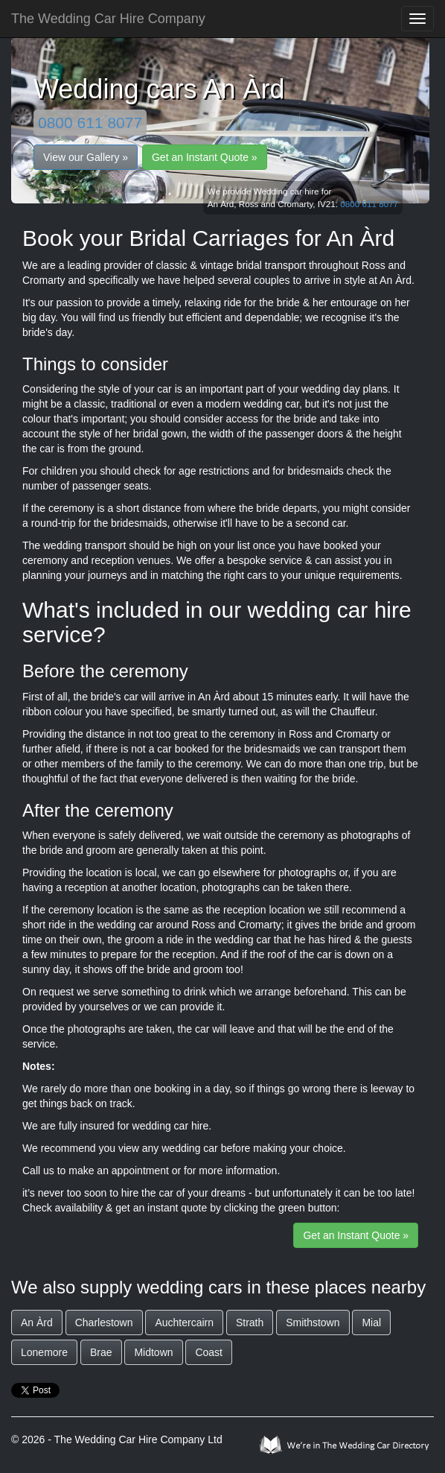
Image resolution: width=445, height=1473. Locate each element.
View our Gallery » (85, 157)
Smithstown (312, 1322)
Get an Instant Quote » (204, 157)
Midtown (153, 1352)
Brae (101, 1352)
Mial (371, 1322)
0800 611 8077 (90, 122)
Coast (208, 1352)
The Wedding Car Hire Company (108, 18)
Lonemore (44, 1352)
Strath (249, 1322)
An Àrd (37, 1322)
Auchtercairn (184, 1322)
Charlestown (104, 1322)
